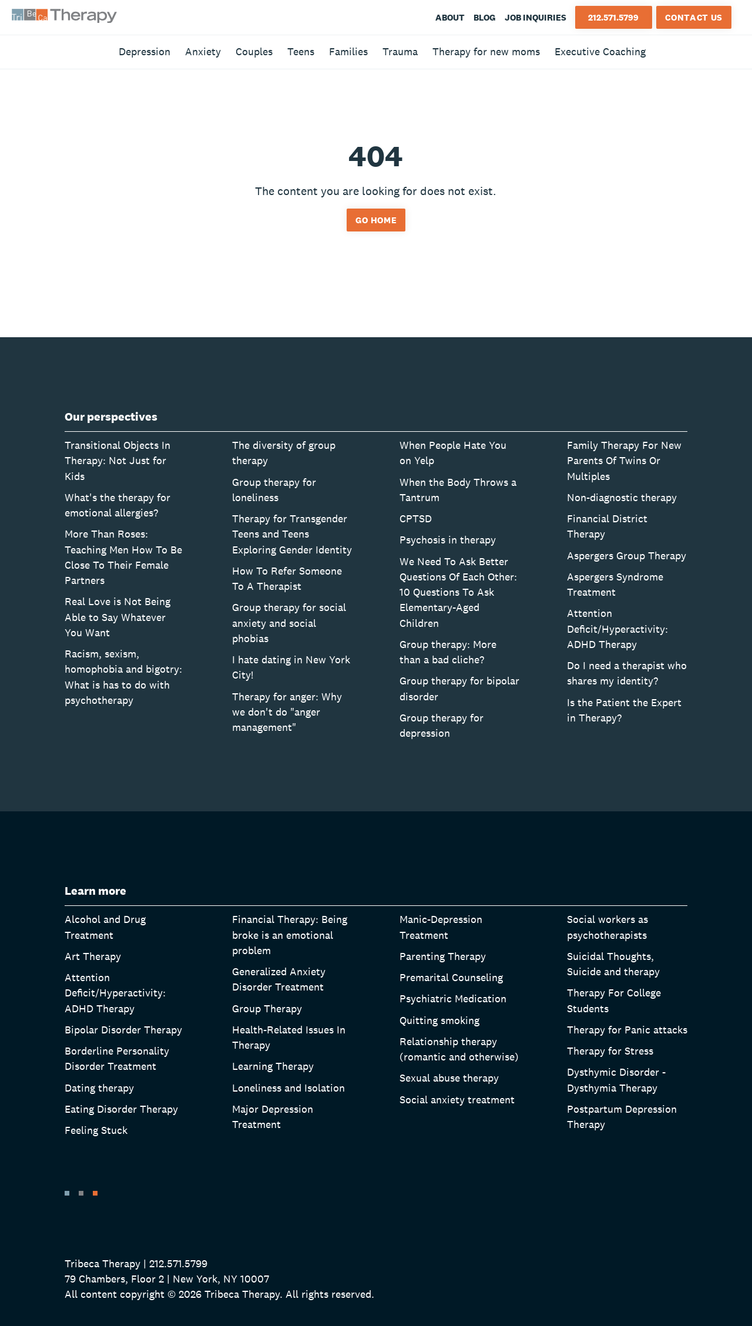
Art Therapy (93, 956)
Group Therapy (267, 1008)
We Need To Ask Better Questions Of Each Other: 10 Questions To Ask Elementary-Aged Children (458, 592)
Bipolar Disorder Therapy (123, 1029)
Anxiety (203, 51)
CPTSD (416, 518)
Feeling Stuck (96, 1130)
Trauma (400, 51)
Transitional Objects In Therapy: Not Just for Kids (117, 460)
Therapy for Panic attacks (627, 1029)
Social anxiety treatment (457, 1099)
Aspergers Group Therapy (626, 555)
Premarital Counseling (451, 977)
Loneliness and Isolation (288, 1088)
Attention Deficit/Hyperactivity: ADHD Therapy (617, 628)
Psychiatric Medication (453, 998)
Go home (376, 220)
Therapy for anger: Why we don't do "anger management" (287, 712)
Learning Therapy (273, 1066)
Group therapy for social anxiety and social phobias (289, 622)
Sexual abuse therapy (449, 1078)
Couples (254, 51)
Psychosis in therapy (448, 539)
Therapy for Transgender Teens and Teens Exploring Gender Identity (292, 534)
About (450, 17)
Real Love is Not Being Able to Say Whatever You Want (117, 617)
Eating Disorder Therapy (121, 1109)
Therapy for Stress (610, 1051)
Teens (300, 51)
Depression (144, 51)
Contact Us (694, 17)
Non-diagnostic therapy (622, 497)
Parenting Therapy (443, 956)
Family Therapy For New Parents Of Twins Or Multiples (624, 460)
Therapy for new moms (486, 51)
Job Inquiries (535, 17)
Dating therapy (99, 1088)
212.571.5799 (613, 17)
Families (348, 51)
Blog (485, 17)
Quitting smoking (439, 1020)
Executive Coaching (600, 51)
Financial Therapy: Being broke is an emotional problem (289, 934)
